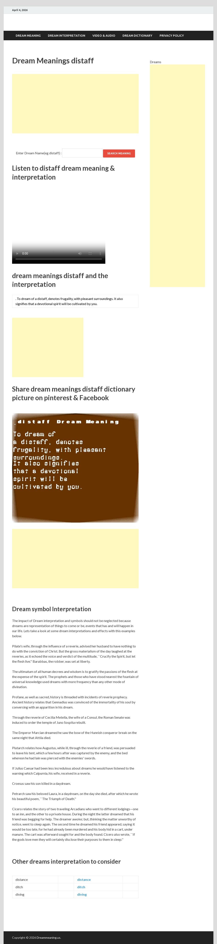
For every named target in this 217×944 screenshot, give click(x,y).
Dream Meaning (28, 35)
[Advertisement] (75, 103)
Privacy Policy (172, 35)
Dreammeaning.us (48, 937)
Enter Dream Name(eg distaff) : (38, 153)
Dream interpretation (66, 35)
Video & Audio (103, 35)
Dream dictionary (137, 35)
